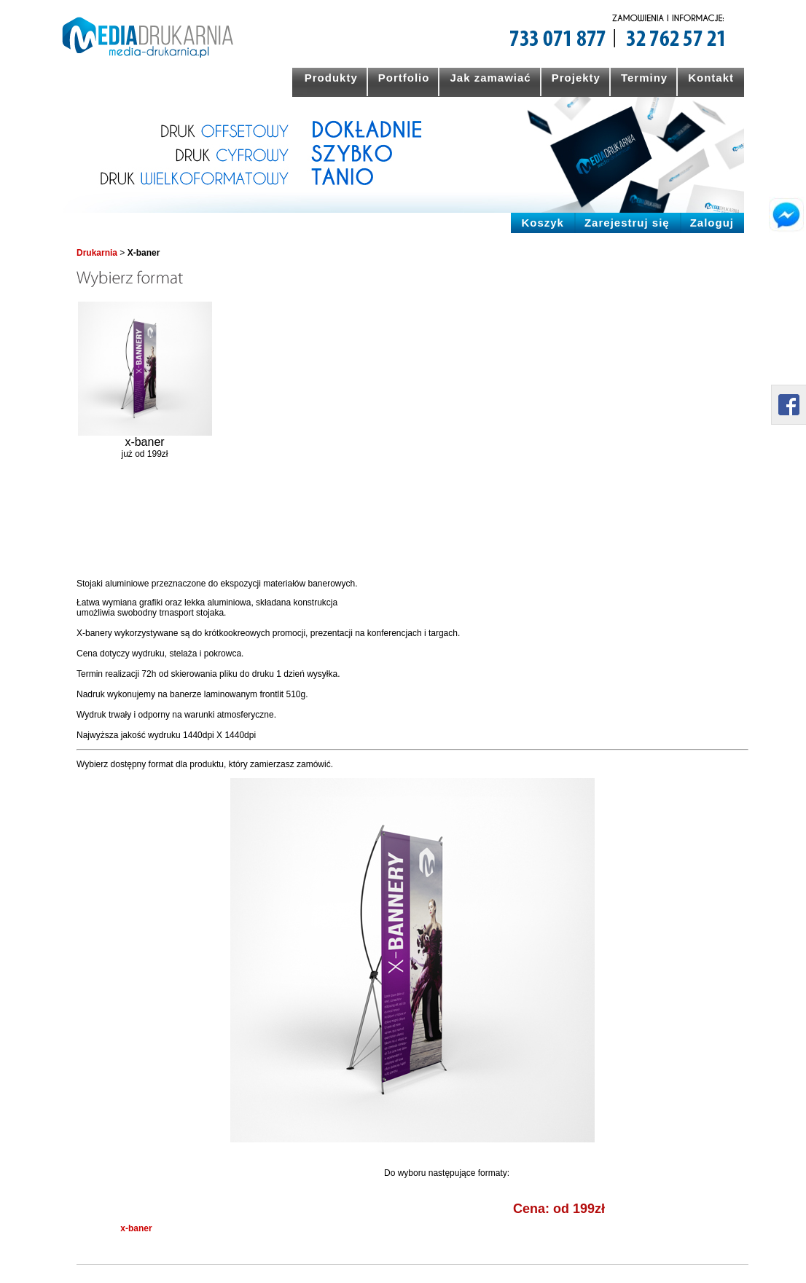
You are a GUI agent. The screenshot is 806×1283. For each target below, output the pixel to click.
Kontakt (711, 77)
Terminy (644, 77)
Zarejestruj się (627, 222)
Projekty (576, 77)
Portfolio (404, 77)
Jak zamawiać (490, 77)
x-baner (136, 1228)
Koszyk (542, 222)
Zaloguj (712, 222)
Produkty (331, 77)
